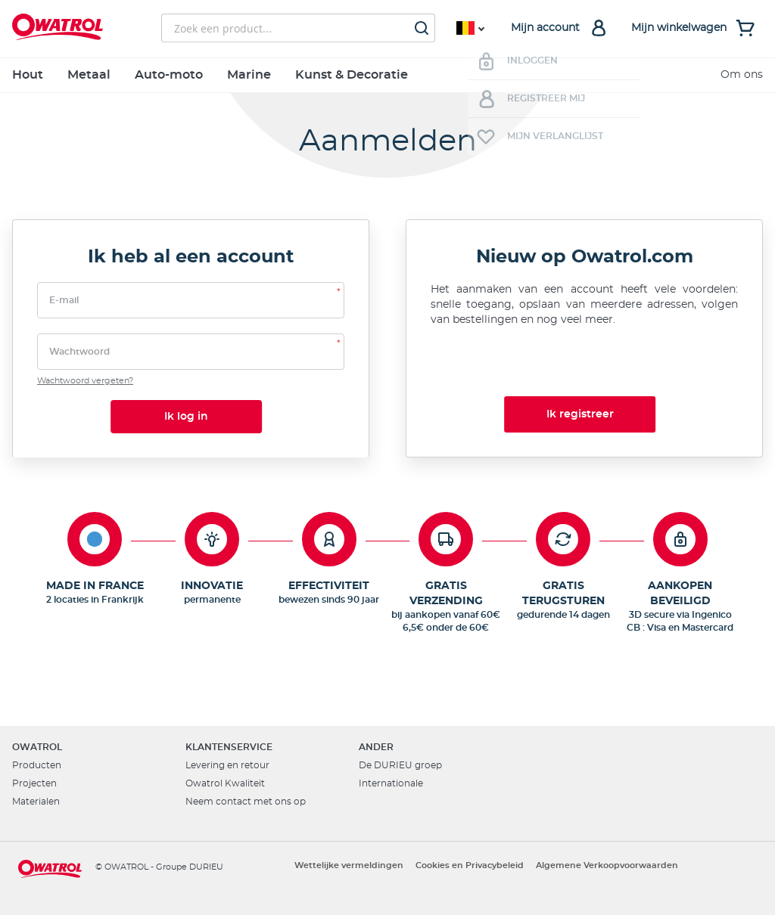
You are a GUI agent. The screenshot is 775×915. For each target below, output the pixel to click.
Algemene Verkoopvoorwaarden (607, 865)
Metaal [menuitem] (88, 75)
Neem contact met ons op (245, 801)
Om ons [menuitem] (742, 75)
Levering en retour (227, 765)
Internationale (391, 783)
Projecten (34, 783)
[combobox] (298, 28)
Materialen (36, 801)
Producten (36, 765)
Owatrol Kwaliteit (225, 783)
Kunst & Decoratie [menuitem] (351, 75)
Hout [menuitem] (27, 75)
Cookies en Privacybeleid (470, 865)
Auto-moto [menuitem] (169, 75)
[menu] (387, 75)
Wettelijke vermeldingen (348, 865)
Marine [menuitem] (249, 75)
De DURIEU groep (400, 765)
